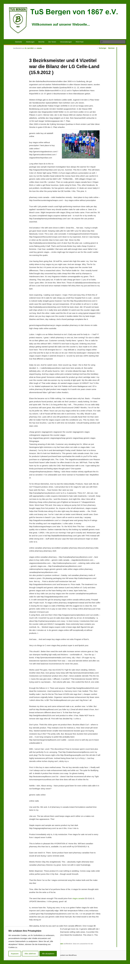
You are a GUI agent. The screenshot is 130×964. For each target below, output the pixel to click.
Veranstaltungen (66, 42)
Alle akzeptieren (48, 954)
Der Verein (52, 42)
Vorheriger (101, 48)
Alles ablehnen (30, 954)
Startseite (18, 42)
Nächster (112, 48)
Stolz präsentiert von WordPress (65, 955)
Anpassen (15, 954)
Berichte (41, 42)
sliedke (39, 48)
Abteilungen (30, 42)
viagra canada (78, 898)
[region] (32, 943)
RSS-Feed (79, 42)
